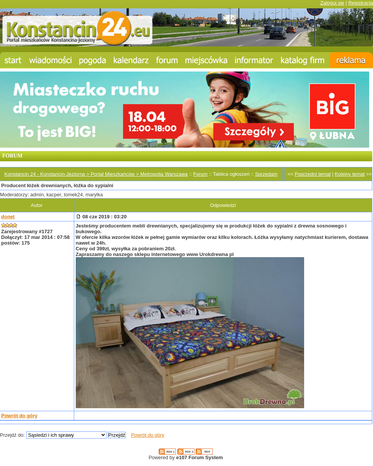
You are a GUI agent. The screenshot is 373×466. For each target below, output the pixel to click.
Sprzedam (266, 174)
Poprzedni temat (313, 174)
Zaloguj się (332, 3)
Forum (200, 174)
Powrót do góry (19, 415)
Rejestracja (360, 3)
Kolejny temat (350, 174)
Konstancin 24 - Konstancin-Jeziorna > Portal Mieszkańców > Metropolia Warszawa (96, 174)
